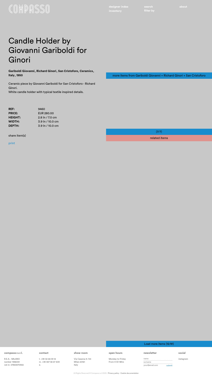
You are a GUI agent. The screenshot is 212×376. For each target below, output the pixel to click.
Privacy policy (113, 373)
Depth (13, 125)
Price (12, 113)
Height (14, 117)
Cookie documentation (129, 373)
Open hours (115, 353)
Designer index (118, 6)
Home (29, 9)
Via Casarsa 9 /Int (82, 359)
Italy (76, 365)
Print (11, 143)
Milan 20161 (79, 362)
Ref (11, 109)
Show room (81, 353)
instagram (183, 359)
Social (181, 353)
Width (13, 121)
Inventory (115, 11)
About (183, 6)
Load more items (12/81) (159, 344)
